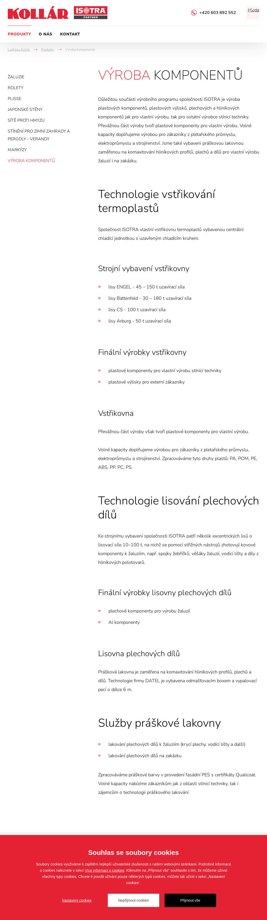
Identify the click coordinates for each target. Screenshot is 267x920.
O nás (45, 34)
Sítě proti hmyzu (26, 120)
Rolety (15, 88)
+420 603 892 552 (217, 13)
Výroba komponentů (31, 161)
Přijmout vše (190, 900)
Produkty (19, 34)
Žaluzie (16, 77)
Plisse (14, 99)
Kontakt (70, 34)
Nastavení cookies (76, 900)
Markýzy (17, 150)
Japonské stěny (25, 109)
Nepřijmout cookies (133, 900)
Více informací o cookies (104, 870)
